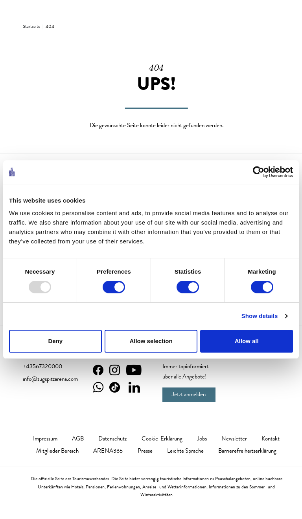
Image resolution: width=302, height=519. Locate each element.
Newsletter (234, 439)
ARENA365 (108, 451)
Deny (55, 341)
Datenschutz (112, 439)
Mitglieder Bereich (57, 451)
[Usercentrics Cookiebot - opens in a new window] (258, 172)
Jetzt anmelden (189, 395)
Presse (145, 451)
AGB (78, 439)
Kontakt (270, 439)
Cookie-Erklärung (162, 439)
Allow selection (150, 341)
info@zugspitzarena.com (50, 379)
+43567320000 (42, 367)
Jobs (202, 439)
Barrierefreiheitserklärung (247, 451)
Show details (259, 315)
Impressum (45, 439)
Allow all (247, 341)
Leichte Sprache (185, 451)
